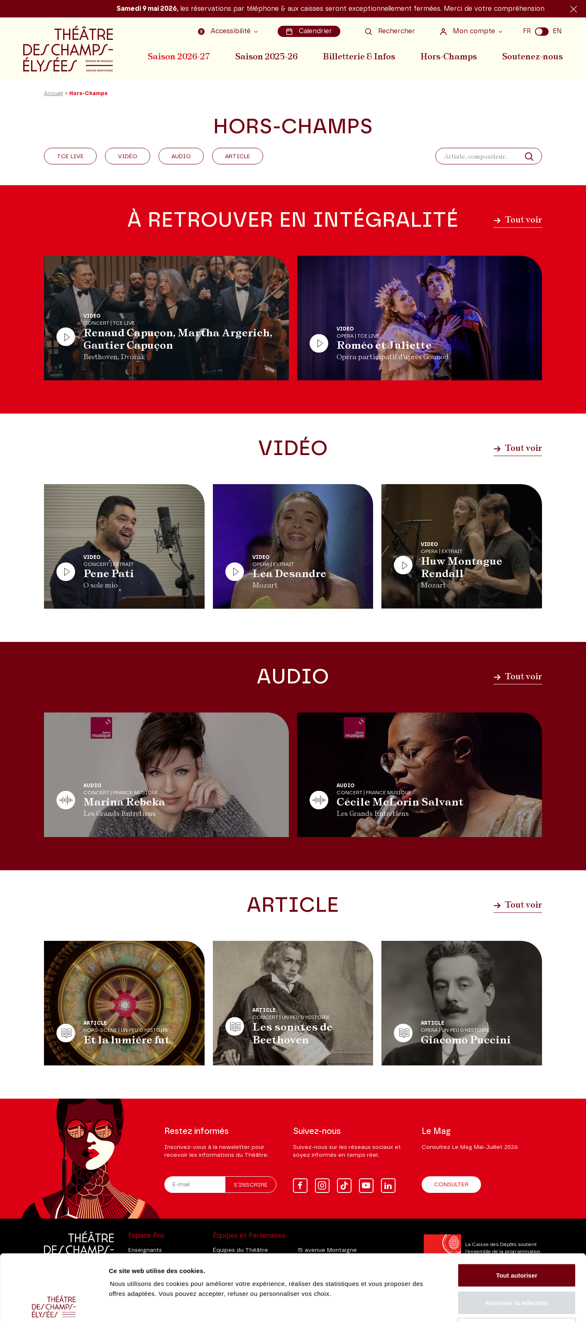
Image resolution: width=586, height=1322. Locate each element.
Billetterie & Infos (359, 56)
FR (527, 31)
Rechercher (390, 31)
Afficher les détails (457, 1305)
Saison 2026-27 (179, 56)
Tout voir (517, 220)
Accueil (53, 93)
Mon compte (468, 31)
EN (557, 31)
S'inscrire (251, 1185)
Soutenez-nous (532, 56)
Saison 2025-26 (266, 56)
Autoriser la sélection (517, 1240)
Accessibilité (225, 31)
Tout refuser (517, 1267)
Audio (181, 156)
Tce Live (70, 156)
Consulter (451, 1184)
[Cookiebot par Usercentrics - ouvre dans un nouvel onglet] (53, 1306)
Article (237, 156)
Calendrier (309, 31)
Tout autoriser (516, 1213)
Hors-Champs (448, 56)
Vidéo (127, 156)
